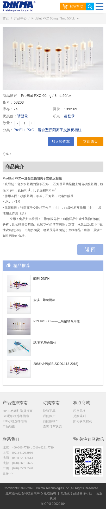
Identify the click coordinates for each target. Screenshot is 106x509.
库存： (8, 109)
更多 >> (8, 473)
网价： (58, 109)
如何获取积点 (82, 421)
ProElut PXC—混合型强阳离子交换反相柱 (48, 130)
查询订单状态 (52, 426)
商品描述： (12, 95)
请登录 (22, 116)
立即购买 (90, 141)
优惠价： (10, 116)
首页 (6, 18)
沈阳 (18, 458)
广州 (18, 468)
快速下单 (49, 411)
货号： (8, 102)
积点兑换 (79, 411)
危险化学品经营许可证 (76, 493)
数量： (8, 123)
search (90, 6)
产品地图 (9, 426)
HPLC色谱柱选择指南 (18, 411)
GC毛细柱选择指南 (16, 416)
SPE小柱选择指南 (15, 421)
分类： (8, 130)
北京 (28, 447)
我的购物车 (51, 421)
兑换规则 (79, 416)
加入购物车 (61, 141)
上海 (18, 452)
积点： (58, 116)
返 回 (90, 249)
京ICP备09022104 (53, 504)
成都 (18, 463)
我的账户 (49, 416)
